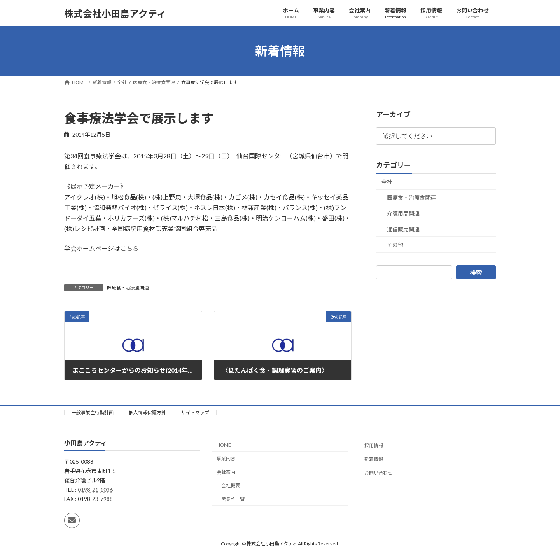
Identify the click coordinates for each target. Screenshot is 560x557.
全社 (387, 182)
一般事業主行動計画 (93, 412)
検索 (476, 272)
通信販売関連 (403, 229)
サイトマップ (195, 412)
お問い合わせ (378, 473)
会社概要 (230, 486)
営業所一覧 (233, 499)
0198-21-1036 (95, 489)
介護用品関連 (403, 213)
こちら (129, 248)
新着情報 (373, 459)
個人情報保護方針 (147, 412)
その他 (395, 245)
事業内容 (226, 458)
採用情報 (373, 445)
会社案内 (226, 472)
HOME (224, 445)
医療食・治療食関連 (128, 288)
